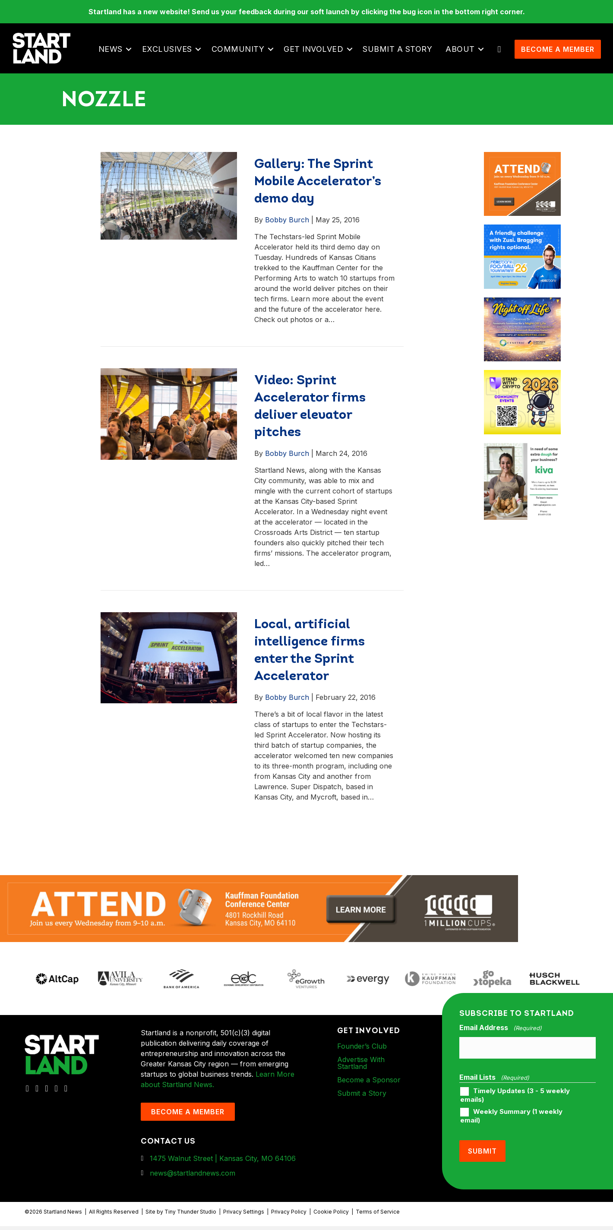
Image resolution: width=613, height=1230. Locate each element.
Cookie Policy (331, 1215)
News (113, 55)
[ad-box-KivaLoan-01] (522, 460)
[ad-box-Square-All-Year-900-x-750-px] (522, 387)
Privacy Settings (243, 1215)
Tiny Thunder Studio (190, 1215)
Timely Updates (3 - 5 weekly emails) (515, 1102)
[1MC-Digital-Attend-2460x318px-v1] (259, 920)
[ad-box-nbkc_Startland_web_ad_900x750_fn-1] (522, 241)
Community (240, 55)
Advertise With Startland (361, 1074)
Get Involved (316, 55)
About (462, 55)
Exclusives (170, 55)
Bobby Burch (287, 231)
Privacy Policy (288, 1215)
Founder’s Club (362, 1057)
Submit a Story (400, 55)
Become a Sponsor (369, 1091)
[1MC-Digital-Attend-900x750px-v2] (522, 168)
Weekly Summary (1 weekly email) (511, 1123)
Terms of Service (378, 1215)
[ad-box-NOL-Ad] (522, 314)
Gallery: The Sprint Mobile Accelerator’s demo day (317, 194)
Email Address (500, 1039)
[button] (131, 55)
